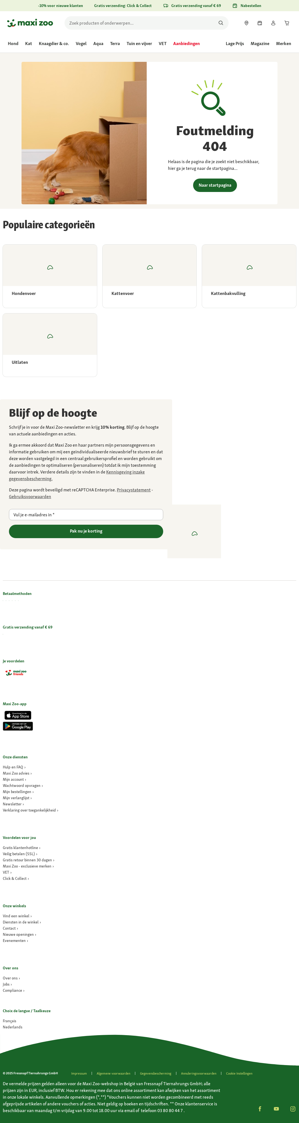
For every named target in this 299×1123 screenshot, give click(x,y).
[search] (147, 23)
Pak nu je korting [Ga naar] (86, 531)
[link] (246, 23)
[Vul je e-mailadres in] (86, 514)
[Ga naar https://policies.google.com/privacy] (134, 490)
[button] (260, 1108)
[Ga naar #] (9, 1021)
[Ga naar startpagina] (30, 23)
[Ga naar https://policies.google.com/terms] (30, 497)
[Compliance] (14, 990)
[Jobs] (7, 984)
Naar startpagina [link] (215, 185)
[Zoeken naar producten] (221, 23)
